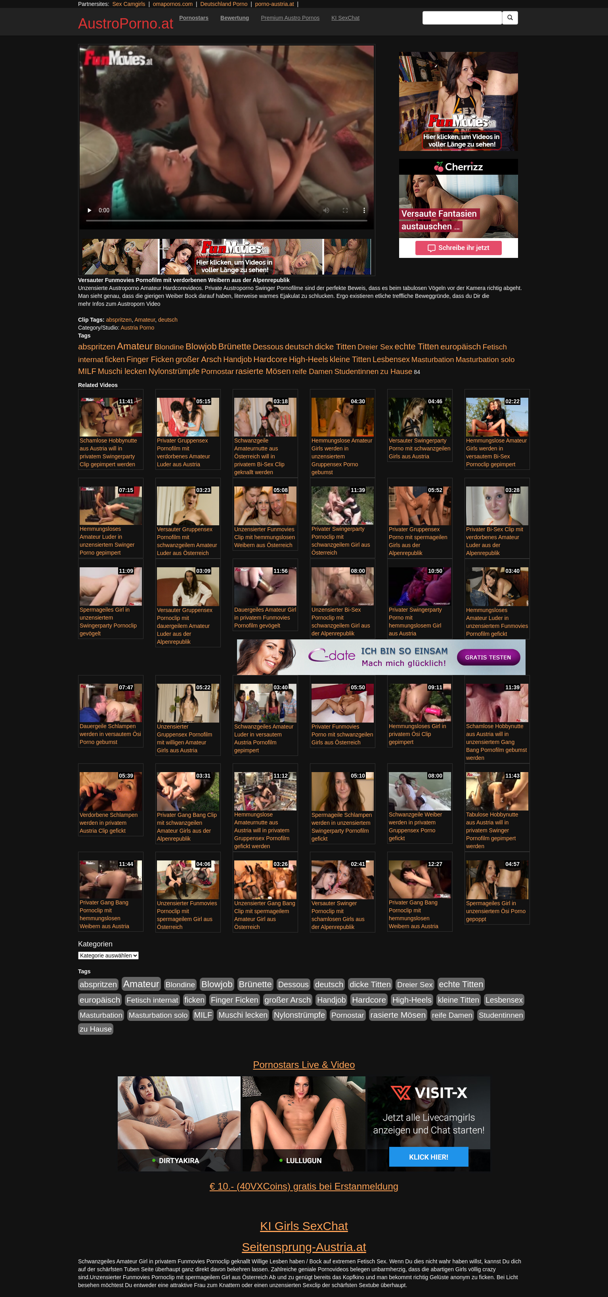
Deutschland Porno (223, 4)
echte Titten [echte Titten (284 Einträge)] (417, 346)
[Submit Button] (510, 18)
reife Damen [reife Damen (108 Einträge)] (313, 371)
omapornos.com (173, 4)
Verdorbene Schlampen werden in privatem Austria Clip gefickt (109, 823)
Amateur (144, 320)
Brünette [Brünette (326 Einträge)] (234, 346)
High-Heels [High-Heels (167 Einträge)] (308, 359)
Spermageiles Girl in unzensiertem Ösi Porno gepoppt (496, 911)
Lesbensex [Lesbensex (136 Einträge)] (391, 359)
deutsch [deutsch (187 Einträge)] (299, 346)
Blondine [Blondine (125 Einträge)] (169, 347)
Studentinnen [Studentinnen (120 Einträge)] (356, 371)
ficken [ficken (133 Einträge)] (115, 359)
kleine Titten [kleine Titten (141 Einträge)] (350, 359)
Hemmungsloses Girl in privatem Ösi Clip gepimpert (417, 734)
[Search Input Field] (462, 18)
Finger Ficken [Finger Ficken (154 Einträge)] (150, 359)
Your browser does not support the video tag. (227, 137)
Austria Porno (137, 327)
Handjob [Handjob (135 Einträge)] (237, 359)
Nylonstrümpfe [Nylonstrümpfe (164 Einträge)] (174, 371)
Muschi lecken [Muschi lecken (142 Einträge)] (122, 371)
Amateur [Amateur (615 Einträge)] (135, 346)
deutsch (168, 320)
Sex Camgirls (128, 4)
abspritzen (119, 320)
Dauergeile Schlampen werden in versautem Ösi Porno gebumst (110, 734)
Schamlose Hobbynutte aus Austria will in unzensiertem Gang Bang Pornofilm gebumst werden (496, 742)
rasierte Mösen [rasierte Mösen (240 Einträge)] (263, 371)
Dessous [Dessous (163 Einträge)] (268, 346)
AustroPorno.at (125, 23)
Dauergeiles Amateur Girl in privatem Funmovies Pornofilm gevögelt (265, 618)
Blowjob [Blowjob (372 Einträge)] (201, 346)
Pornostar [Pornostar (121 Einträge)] (217, 371)
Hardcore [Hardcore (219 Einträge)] (270, 359)
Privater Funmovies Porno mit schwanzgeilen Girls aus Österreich (342, 734)
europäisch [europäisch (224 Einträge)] (460, 346)
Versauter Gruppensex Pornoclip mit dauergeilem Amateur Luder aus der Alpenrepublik (184, 626)
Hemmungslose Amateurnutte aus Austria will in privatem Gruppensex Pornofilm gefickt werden (261, 830)
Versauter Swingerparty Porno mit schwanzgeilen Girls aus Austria (420, 448)
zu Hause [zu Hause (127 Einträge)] (396, 371)
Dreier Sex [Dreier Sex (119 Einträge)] (375, 347)
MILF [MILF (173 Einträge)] (87, 371)
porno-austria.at (274, 4)
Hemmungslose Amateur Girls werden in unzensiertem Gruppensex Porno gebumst (342, 456)
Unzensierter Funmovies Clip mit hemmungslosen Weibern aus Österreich (264, 537)
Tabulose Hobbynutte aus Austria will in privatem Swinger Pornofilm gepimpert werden (492, 830)
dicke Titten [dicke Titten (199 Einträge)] (335, 346)
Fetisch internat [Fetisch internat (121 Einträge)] (152, 1000)
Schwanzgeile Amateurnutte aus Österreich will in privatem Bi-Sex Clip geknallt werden (259, 456)
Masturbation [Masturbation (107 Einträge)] (432, 359)
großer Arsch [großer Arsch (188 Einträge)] (199, 359)
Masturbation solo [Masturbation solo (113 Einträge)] (485, 359)
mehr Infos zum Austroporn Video (119, 304)
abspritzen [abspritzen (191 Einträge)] (96, 346)
